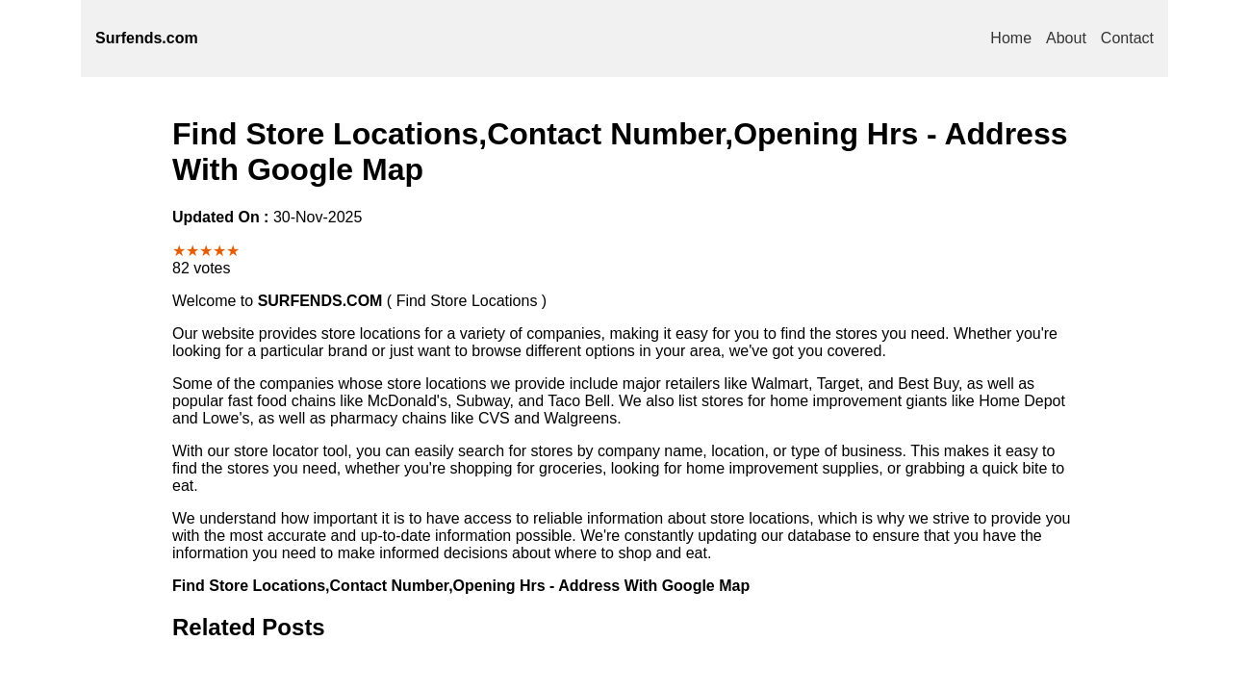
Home (1011, 38)
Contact (1127, 38)
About (1066, 38)
